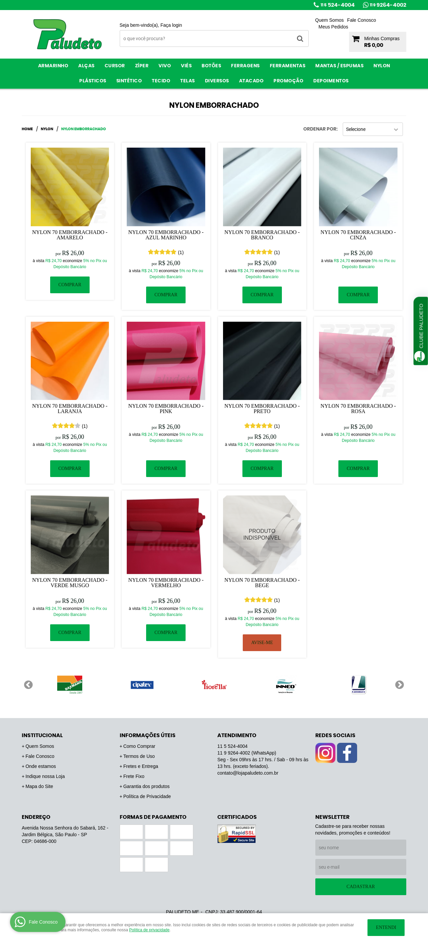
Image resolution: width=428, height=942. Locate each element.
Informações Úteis (148, 735)
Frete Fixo (133, 776)
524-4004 (338, 5)
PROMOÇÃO (288, 81)
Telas (187, 81)
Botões (211, 66)
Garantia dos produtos (146, 786)
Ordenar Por (319, 129)
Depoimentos (331, 81)
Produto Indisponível (262, 534)
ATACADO (251, 81)
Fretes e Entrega (140, 766)
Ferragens (245, 66)
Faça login (171, 25)
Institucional (42, 735)
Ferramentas (288, 66)
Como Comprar (139, 746)
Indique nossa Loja (45, 776)
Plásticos (92, 81)
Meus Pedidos (333, 26)
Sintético (129, 81)
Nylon (381, 66)
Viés (186, 66)
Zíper (142, 66)
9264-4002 (388, 5)
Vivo (164, 66)
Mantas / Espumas (339, 66)
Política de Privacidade (147, 796)
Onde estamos (40, 766)
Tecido (161, 81)
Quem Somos (329, 20)
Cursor (115, 66)
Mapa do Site (39, 786)
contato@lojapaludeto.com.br (247, 773)
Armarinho (53, 66)
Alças (86, 66)
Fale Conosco (361, 20)
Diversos (217, 81)
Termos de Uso (139, 756)
